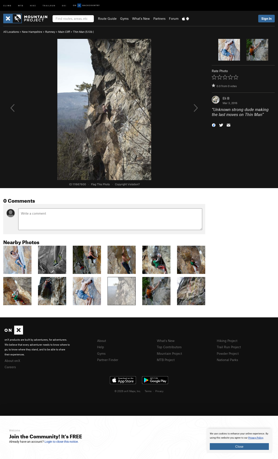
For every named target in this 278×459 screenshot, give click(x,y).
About (101, 341)
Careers (10, 367)
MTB (20, 5)
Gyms (124, 18)
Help (100, 347)
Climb (7, 5)
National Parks (227, 360)
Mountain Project (169, 353)
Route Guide (107, 18)
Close (239, 446)
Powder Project (228, 353)
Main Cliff (64, 31)
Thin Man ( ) (83, 31)
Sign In (266, 18)
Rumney (50, 31)
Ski (64, 5)
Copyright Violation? (127, 184)
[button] (214, 124)
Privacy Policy (255, 437)
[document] (239, 441)
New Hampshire (32, 31)
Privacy (159, 391)
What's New (141, 18)
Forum (174, 18)
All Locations (11, 31)
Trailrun (49, 5)
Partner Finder (107, 360)
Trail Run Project (229, 347)
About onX (12, 361)
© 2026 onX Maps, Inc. (127, 391)
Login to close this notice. (62, 441)
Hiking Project (227, 341)
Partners (159, 18)
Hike (33, 5)
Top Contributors (169, 347)
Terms (148, 391)
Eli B (226, 98)
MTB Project (166, 360)
